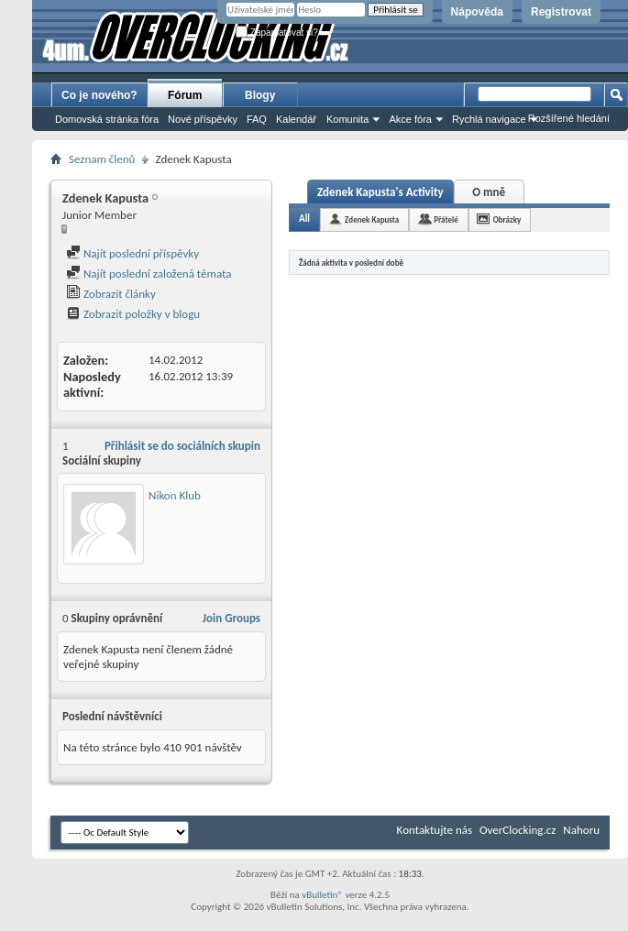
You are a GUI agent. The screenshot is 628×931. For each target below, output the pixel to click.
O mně (488, 192)
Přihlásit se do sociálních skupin (182, 446)
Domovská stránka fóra (107, 119)
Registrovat (561, 11)
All (304, 219)
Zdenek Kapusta (372, 219)
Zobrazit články (111, 294)
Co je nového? (99, 95)
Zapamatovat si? (277, 32)
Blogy (260, 95)
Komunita (347, 119)
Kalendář (296, 119)
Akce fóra (410, 119)
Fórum (185, 95)
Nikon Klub (175, 495)
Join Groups (231, 618)
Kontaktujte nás (434, 830)
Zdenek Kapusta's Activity (380, 192)
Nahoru (581, 830)
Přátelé (445, 219)
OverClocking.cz (517, 830)
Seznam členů (102, 159)
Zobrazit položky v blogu (133, 314)
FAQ (257, 119)
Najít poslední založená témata (148, 273)
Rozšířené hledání (569, 118)
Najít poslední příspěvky (132, 253)
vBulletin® (322, 895)
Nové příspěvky (202, 119)
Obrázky (507, 219)
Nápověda (477, 11)
